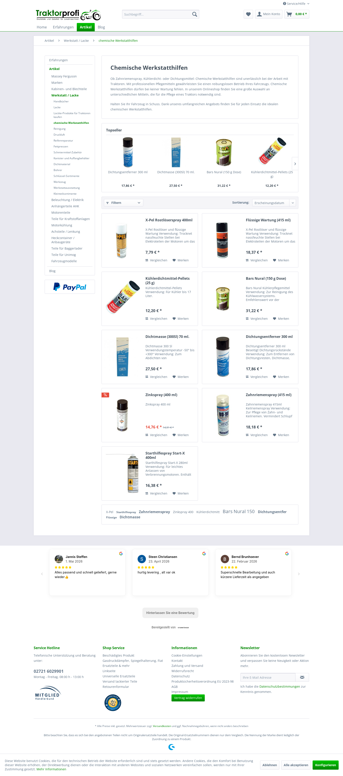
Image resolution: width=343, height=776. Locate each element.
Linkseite (109, 671)
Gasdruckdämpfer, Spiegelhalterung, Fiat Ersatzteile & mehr (133, 663)
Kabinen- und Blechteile (69, 89)
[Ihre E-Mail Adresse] (268, 677)
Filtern (113, 203)
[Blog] (101, 27)
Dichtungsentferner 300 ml (128, 172)
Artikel (54, 69)
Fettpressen (61, 146)
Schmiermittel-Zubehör (68, 152)
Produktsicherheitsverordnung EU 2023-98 (203, 681)
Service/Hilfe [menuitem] (294, 4)
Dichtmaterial (62, 164)
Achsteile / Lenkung (65, 231)
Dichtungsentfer (272, 511)
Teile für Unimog (63, 255)
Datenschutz (181, 676)
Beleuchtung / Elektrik (67, 200)
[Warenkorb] (296, 14)
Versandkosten (162, 726)
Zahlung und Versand (187, 666)
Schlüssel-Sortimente (66, 176)
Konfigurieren (325, 765)
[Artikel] (86, 27)
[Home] (42, 27)
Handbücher (61, 101)
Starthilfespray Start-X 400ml (165, 455)
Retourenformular (116, 687)
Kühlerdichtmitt (208, 512)
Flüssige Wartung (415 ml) (268, 220)
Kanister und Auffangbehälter (71, 158)
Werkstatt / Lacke (65, 95)
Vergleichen (156, 260)
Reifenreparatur (63, 140)
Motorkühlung (61, 225)
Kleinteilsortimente (65, 194)
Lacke (57, 107)
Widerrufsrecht (183, 671)
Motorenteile (60, 212)
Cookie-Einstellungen (187, 655)
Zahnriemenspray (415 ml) (268, 395)
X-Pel (110, 512)
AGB (175, 687)
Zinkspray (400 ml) (161, 395)
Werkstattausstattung (67, 188)
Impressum (180, 692)
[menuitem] (160, 14)
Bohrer (58, 170)
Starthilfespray (126, 512)
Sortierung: (240, 202)
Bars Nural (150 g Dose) (224, 172)
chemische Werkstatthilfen (71, 123)
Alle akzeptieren (296, 765)
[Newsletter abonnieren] (302, 677)
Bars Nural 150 (239, 511)
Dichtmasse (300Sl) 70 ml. (176, 172)
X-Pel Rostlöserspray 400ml (168, 220)
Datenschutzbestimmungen (279, 686)
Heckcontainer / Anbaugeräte (62, 240)
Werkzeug (60, 182)
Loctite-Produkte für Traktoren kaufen (72, 115)
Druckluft (59, 134)
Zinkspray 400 (183, 512)
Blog (52, 271)
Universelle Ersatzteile (119, 676)
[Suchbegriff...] (160, 14)
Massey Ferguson (64, 76)
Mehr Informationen (51, 769)
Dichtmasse (130, 517)
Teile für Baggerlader (66, 248)
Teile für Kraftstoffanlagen (70, 219)
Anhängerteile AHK (65, 206)
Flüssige (111, 517)
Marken (57, 82)
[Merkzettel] (248, 14)
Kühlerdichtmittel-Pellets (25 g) (272, 174)
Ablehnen (269, 765)
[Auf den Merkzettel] (181, 260)
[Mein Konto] (268, 14)
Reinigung (60, 129)
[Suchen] (194, 14)
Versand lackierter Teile (120, 681)
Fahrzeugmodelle (64, 261)
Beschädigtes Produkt (118, 655)
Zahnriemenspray (155, 511)
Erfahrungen (58, 60)
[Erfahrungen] (63, 27)
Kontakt (177, 661)
